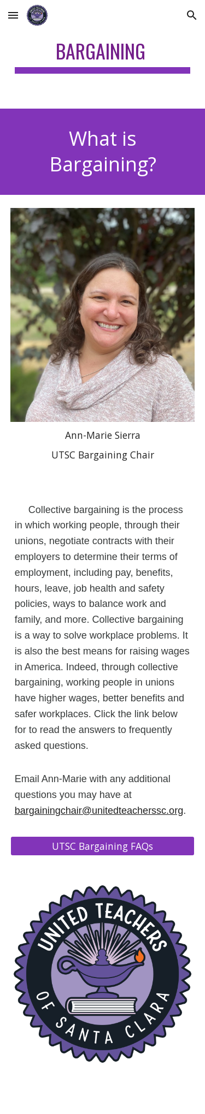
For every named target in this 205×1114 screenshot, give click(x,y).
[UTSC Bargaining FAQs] (103, 845)
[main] (102, 54)
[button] (13, 15)
